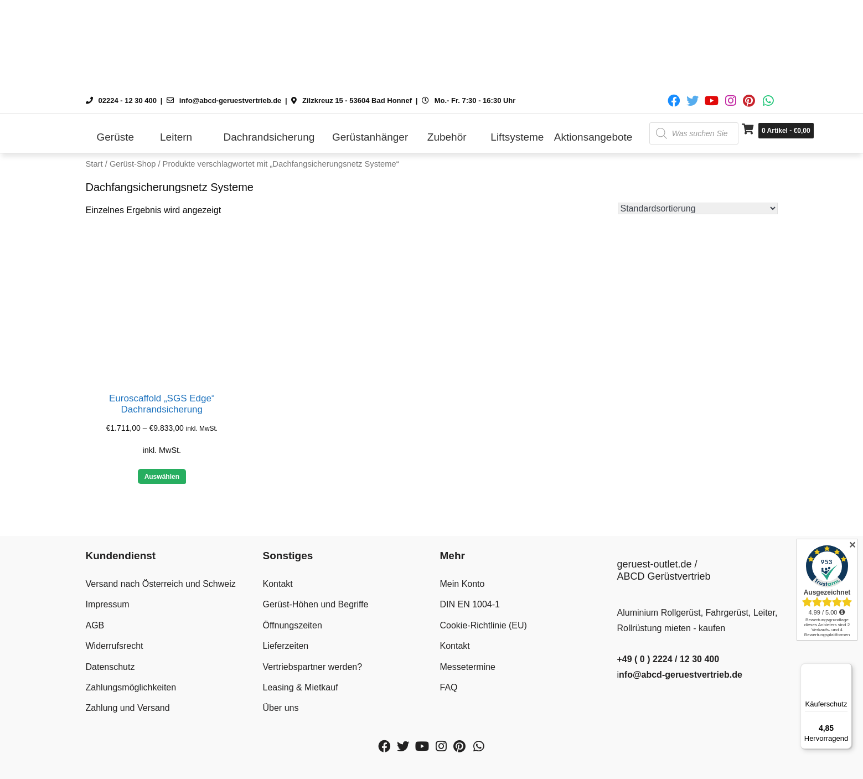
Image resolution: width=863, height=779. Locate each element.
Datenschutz (110, 667)
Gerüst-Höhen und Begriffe (316, 604)
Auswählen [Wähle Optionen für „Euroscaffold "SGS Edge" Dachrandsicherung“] (161, 477)
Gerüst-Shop (133, 163)
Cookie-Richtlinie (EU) (483, 625)
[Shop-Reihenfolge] (698, 208)
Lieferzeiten (286, 646)
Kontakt (278, 584)
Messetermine (467, 667)
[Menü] (845, 670)
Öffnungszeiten (292, 625)
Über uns (281, 708)
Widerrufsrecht (114, 646)
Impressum (108, 604)
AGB (95, 625)
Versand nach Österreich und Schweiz (161, 584)
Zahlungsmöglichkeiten (131, 687)
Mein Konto (462, 584)
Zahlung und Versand (128, 708)
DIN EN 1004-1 (470, 604)
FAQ (449, 687)
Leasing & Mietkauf (300, 687)
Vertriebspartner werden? (313, 667)
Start (94, 163)
